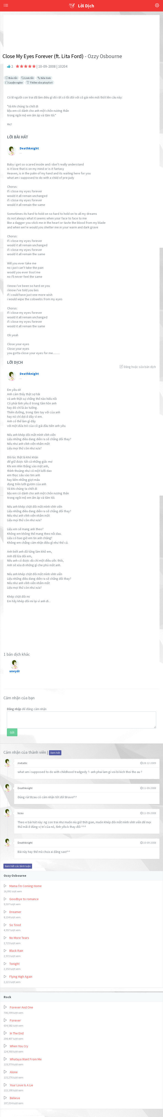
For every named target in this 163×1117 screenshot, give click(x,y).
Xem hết (55, 752)
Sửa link (44, 78)
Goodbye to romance (24, 899)
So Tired (15, 925)
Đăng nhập (14, 709)
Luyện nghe (14, 82)
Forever (15, 1020)
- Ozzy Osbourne (103, 56)
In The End (17, 1033)
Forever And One (21, 1007)
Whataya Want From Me (26, 1059)
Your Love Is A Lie (21, 1085)
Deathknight (25, 788)
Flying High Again (20, 976)
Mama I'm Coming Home (25, 886)
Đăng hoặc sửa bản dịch (138, 367)
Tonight (14, 964)
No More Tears (19, 938)
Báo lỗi (11, 78)
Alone (14, 1072)
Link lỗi (27, 78)
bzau (21, 813)
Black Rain (16, 951)
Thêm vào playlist (40, 82)
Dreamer (15, 912)
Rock (7, 997)
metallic (22, 763)
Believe (15, 1098)
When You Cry (19, 1046)
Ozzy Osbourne (15, 875)
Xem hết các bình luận (18, 866)
